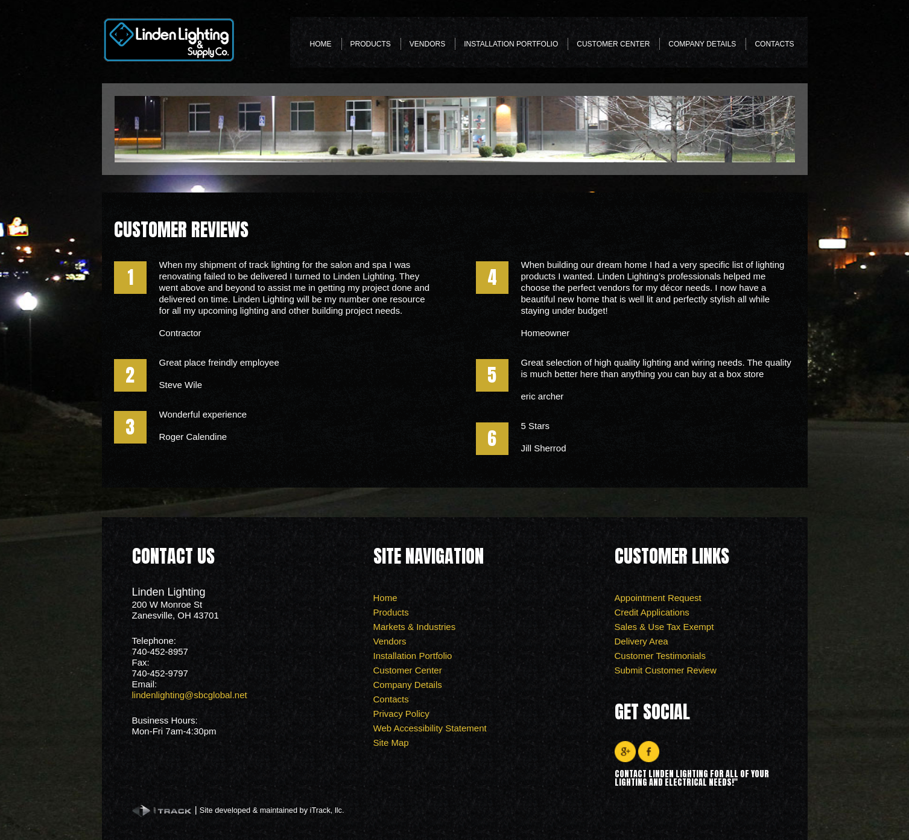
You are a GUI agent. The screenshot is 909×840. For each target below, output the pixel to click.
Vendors (427, 44)
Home (321, 44)
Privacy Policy (401, 713)
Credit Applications (652, 612)
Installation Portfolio (511, 44)
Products (370, 47)
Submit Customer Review (666, 670)
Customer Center (613, 47)
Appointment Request (658, 598)
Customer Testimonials (660, 656)
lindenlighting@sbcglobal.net (189, 695)
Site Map (391, 742)
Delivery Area (641, 641)
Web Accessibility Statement (430, 728)
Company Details (702, 44)
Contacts (774, 44)
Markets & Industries (414, 627)
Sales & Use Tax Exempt (664, 627)
